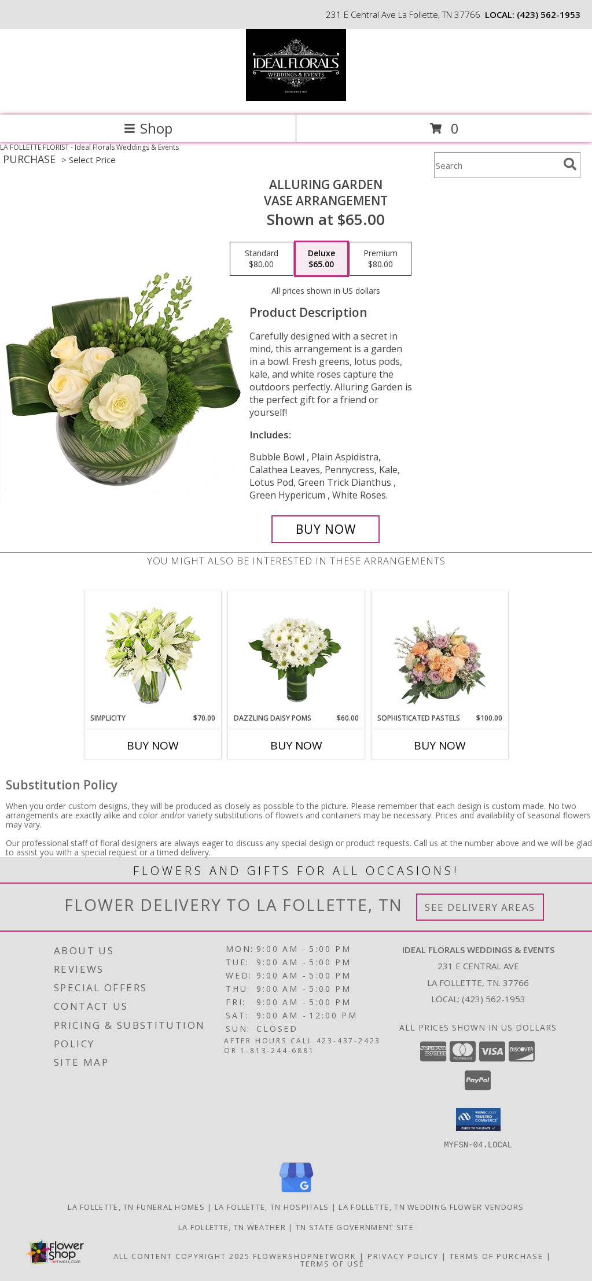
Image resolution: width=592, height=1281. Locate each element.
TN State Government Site (355, 1226)
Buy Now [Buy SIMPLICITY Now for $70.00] (153, 745)
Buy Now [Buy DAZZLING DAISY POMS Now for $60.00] (296, 745)
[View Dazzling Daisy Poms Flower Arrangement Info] (296, 651)
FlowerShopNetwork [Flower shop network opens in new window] (304, 1255)
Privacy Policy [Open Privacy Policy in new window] (403, 1255)
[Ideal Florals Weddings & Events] (296, 98)
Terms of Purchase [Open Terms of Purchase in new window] (496, 1255)
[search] (570, 164)
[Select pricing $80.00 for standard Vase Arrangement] (261, 259)
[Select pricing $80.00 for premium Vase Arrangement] (380, 259)
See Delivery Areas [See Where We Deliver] (480, 907)
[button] (478, 1119)
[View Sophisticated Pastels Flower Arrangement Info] (439, 651)
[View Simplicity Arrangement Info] (152, 652)
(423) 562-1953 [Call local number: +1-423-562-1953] (548, 14)
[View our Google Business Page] (296, 1192)
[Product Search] (496, 165)
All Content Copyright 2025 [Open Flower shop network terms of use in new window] (181, 1255)
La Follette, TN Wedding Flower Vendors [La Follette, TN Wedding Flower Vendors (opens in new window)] (431, 1206)
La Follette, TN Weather (232, 1226)
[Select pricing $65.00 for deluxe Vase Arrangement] (321, 259)
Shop (148, 128)
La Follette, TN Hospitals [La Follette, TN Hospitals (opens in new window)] (272, 1206)
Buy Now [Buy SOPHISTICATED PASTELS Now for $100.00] (440, 745)
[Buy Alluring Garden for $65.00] (325, 529)
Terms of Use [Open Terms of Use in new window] (332, 1263)
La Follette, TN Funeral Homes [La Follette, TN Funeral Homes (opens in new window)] (136, 1206)
